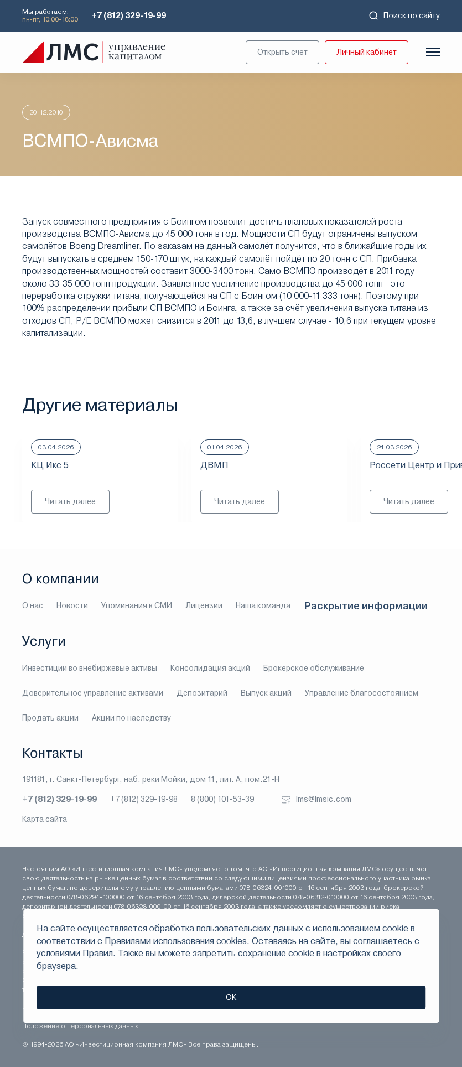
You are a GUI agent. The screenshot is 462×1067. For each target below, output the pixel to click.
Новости (72, 605)
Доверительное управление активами (92, 692)
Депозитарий (202, 692)
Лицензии (203, 605)
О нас (32, 605)
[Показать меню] (433, 52)
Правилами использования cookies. (177, 941)
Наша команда (263, 605)
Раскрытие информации (366, 606)
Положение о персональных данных (80, 1026)
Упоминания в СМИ (136, 605)
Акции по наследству (131, 717)
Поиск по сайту (404, 15)
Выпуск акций (266, 692)
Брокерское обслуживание (313, 668)
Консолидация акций (210, 668)
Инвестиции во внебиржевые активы (89, 668)
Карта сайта (44, 819)
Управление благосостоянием (361, 692)
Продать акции (50, 717)
